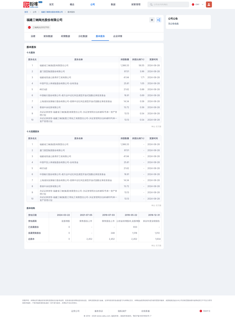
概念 (72, 4)
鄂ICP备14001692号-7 (142, 316)
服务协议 (99, 311)
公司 (92, 4)
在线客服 (145, 311)
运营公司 (75, 311)
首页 (51, 4)
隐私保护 (122, 311)
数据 (113, 4)
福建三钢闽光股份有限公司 (52, 12)
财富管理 (135, 4)
